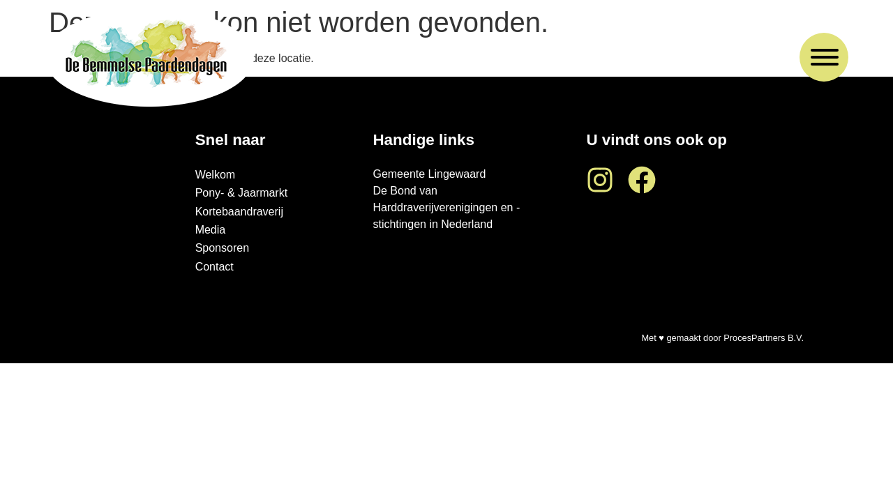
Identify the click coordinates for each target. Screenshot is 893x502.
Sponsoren (222, 248)
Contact (214, 267)
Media (210, 230)
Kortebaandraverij (239, 212)
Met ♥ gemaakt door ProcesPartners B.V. (722, 338)
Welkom (215, 175)
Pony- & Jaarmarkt (241, 193)
